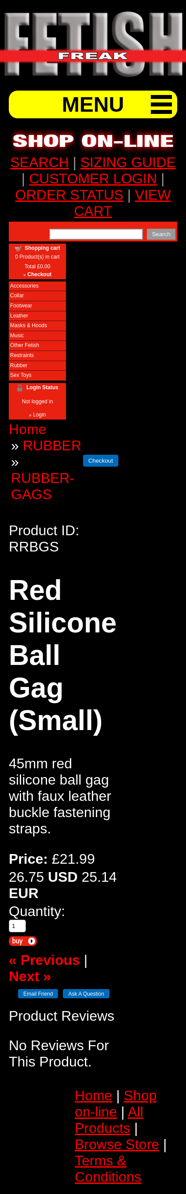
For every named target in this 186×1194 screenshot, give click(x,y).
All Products (109, 1120)
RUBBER (52, 445)
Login (39, 415)
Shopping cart (42, 248)
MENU (93, 104)
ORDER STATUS (69, 195)
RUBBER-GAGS (42, 486)
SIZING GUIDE (128, 162)
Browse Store (117, 1144)
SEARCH (39, 162)
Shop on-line (116, 1104)
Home (27, 429)
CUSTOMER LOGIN (93, 178)
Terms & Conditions (108, 1169)
